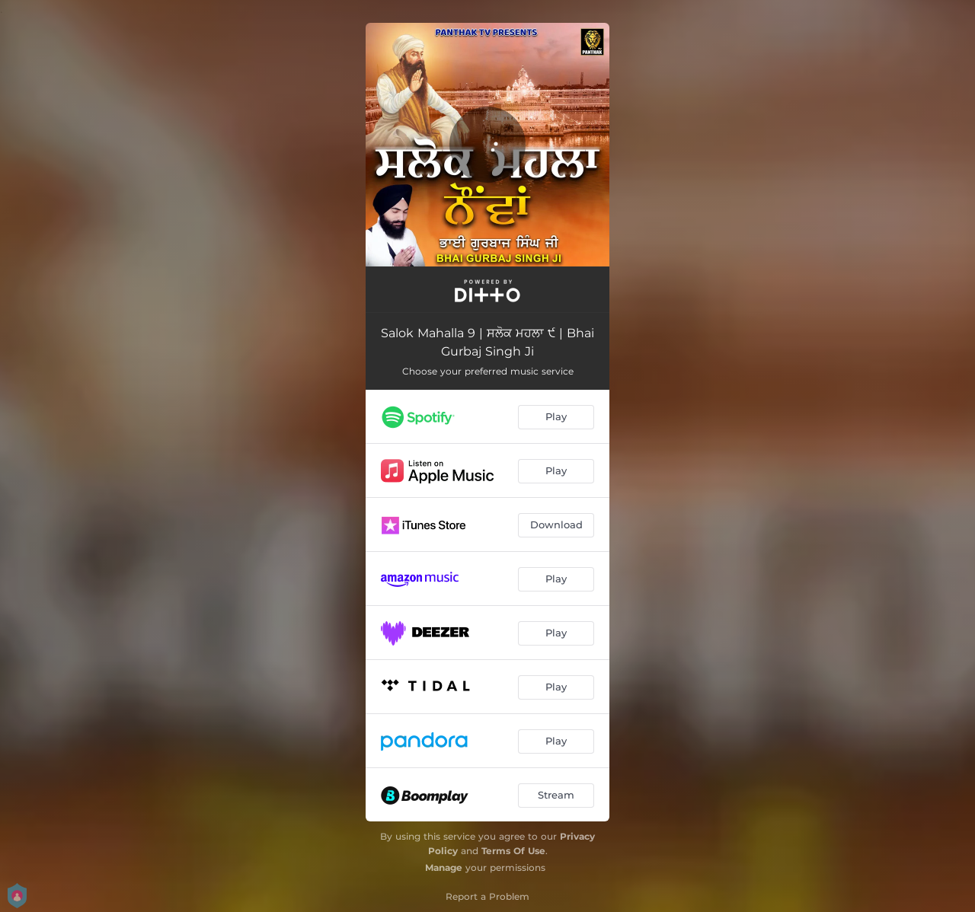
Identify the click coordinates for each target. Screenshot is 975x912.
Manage (443, 867)
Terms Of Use (513, 850)
